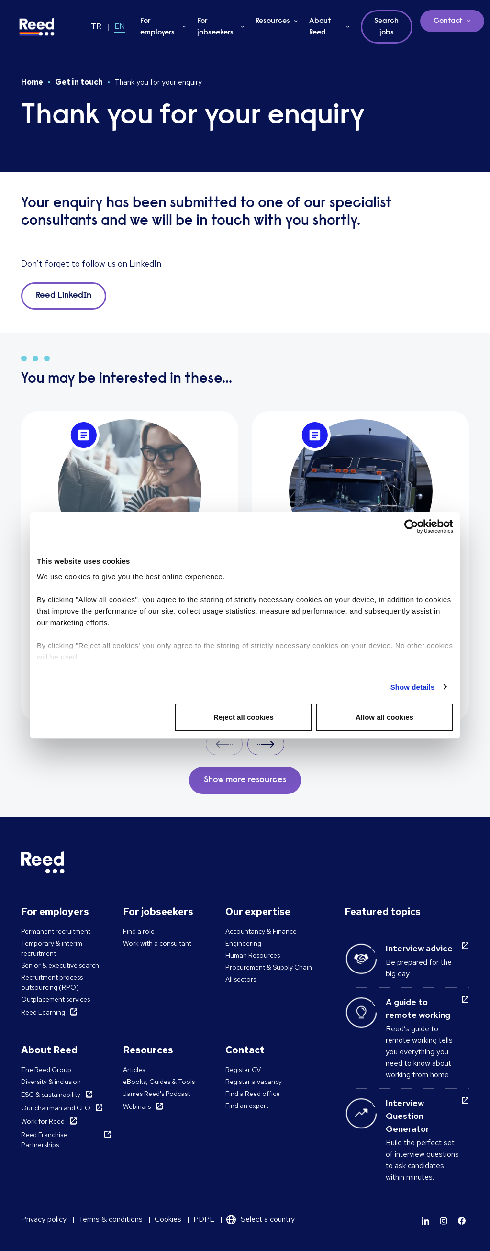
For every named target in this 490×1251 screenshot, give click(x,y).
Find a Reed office (252, 1093)
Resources (273, 21)
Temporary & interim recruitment (51, 948)
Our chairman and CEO (55, 1108)
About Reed (320, 26)
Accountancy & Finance (261, 931)
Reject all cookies (243, 717)
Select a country (268, 1219)
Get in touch (79, 82)
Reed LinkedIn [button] (63, 295)
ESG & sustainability (50, 1094)
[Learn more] (425, 1221)
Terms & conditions (110, 1219)
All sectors (240, 979)
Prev (224, 744)
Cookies (168, 1219)
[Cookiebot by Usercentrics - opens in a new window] (411, 526)
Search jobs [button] (386, 26)
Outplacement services (55, 999)
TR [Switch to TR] (96, 26)
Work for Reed (43, 1121)
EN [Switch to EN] (119, 26)
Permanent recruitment (55, 931)
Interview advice (419, 948)
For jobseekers (215, 26)
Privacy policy (44, 1219)
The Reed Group (46, 1069)
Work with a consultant (157, 943)
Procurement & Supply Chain (268, 967)
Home (32, 82)
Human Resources (252, 955)
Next (265, 744)
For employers (157, 26)
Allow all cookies (384, 717)
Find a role (139, 931)
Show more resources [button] (245, 780)
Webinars (137, 1106)
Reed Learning (43, 1012)
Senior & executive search (60, 965)
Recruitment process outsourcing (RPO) (52, 982)
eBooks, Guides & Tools (159, 1081)
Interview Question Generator (407, 1115)
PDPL (203, 1219)
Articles (134, 1069)
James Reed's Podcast (156, 1093)
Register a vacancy (253, 1081)
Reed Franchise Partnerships (44, 1139)
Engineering (243, 943)
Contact (448, 21)
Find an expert (246, 1105)
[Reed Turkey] (37, 27)
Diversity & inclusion (51, 1081)
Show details (412, 687)
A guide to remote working (418, 1008)
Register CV (243, 1069)
